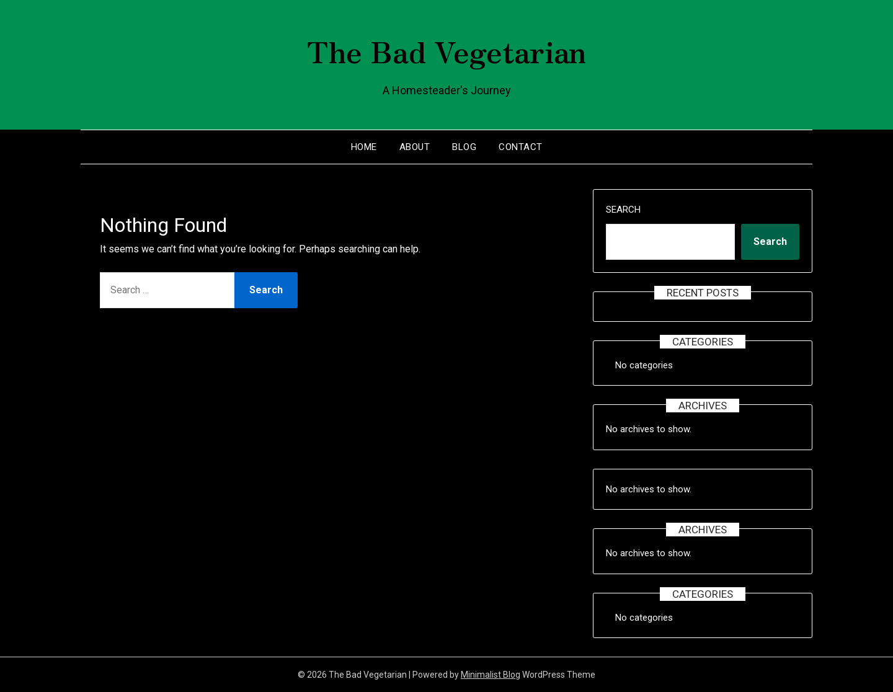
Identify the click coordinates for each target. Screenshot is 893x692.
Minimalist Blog (490, 675)
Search (623, 209)
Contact (521, 147)
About (414, 147)
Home (364, 147)
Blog (464, 147)
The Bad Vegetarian (446, 50)
